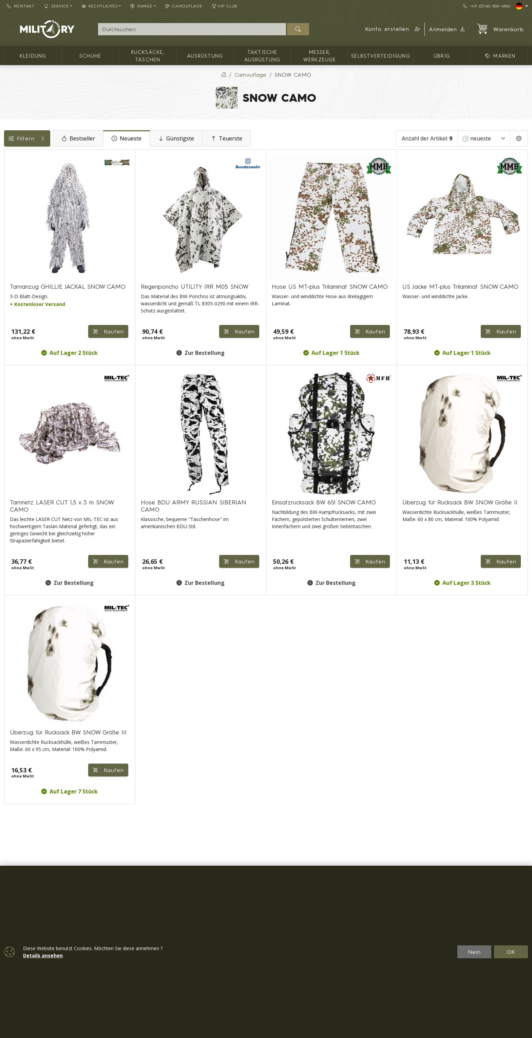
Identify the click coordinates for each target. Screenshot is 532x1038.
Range (16, 287)
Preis (13, 226)
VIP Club (225, 5)
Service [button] (56, 5)
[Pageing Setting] (519, 138)
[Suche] (192, 29)
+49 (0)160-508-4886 (486, 5)
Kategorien (22, 157)
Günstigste (232, 138)
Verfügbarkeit (25, 241)
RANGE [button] (141, 5)
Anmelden (447, 29)
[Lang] (522, 6)
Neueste (182, 138)
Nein (474, 951)
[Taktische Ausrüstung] (9, 210)
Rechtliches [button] (100, 5)
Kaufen (186, 319)
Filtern (54, 138)
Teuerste (282, 138)
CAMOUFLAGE (184, 5)
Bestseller (134, 138)
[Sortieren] (484, 138)
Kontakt (21, 5)
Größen (17, 272)
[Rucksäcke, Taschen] (9, 186)
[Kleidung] (9, 173)
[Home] (223, 74)
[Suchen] (298, 29)
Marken (17, 257)
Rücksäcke (21, 303)
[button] (392, 29)
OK (511, 951)
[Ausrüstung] (9, 198)
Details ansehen (43, 955)
